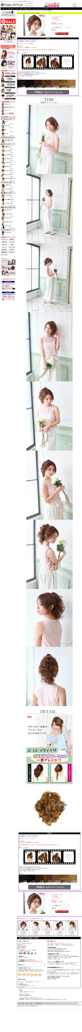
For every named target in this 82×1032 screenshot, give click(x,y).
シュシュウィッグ (24, 10)
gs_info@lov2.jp (21, 987)
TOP (18, 10)
